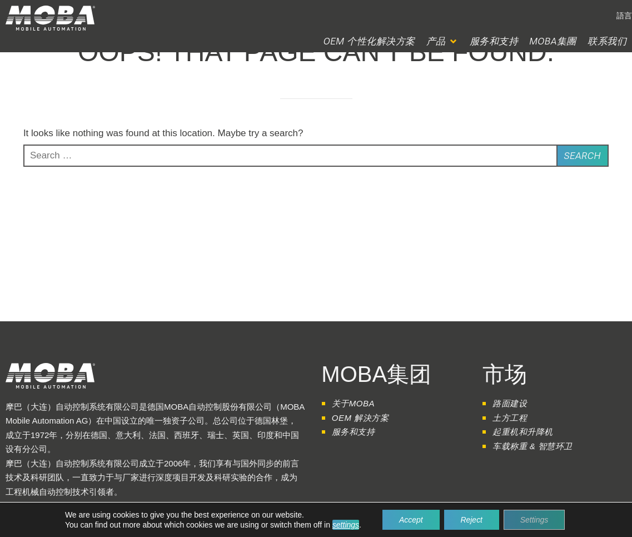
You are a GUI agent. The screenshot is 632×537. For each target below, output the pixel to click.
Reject (471, 519)
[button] (442, 41)
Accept (411, 519)
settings (345, 524)
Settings (534, 519)
